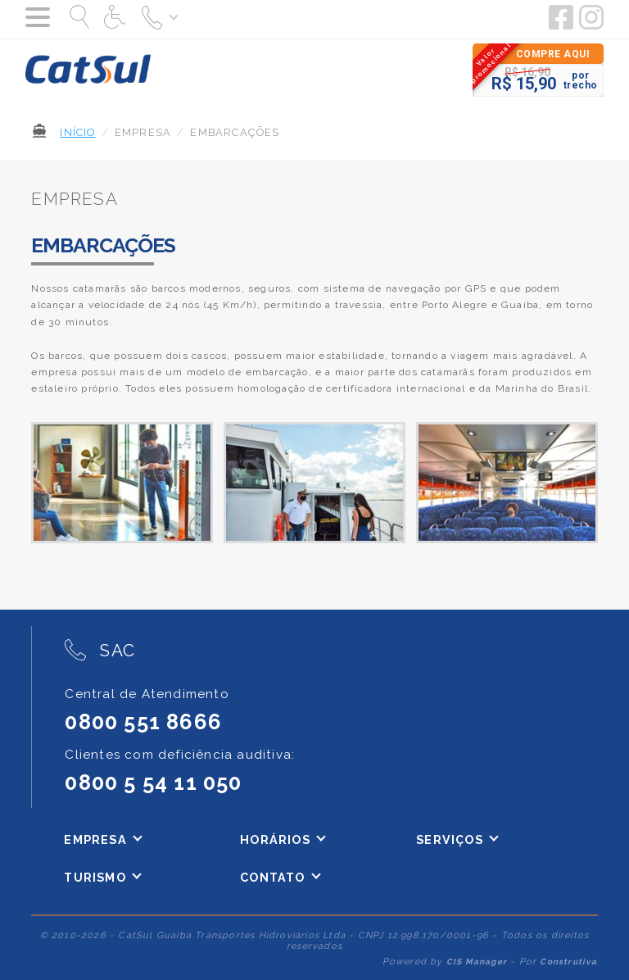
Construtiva (568, 961)
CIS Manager (476, 961)
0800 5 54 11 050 (153, 782)
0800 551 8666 (143, 722)
